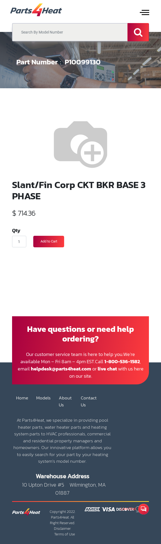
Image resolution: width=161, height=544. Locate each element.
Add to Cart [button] (49, 241)
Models (43, 398)
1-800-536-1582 (122, 361)
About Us (65, 401)
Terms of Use (64, 534)
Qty (16, 230)
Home (22, 398)
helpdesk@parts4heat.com (61, 368)
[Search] (138, 32)
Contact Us (89, 401)
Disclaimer (62, 528)
